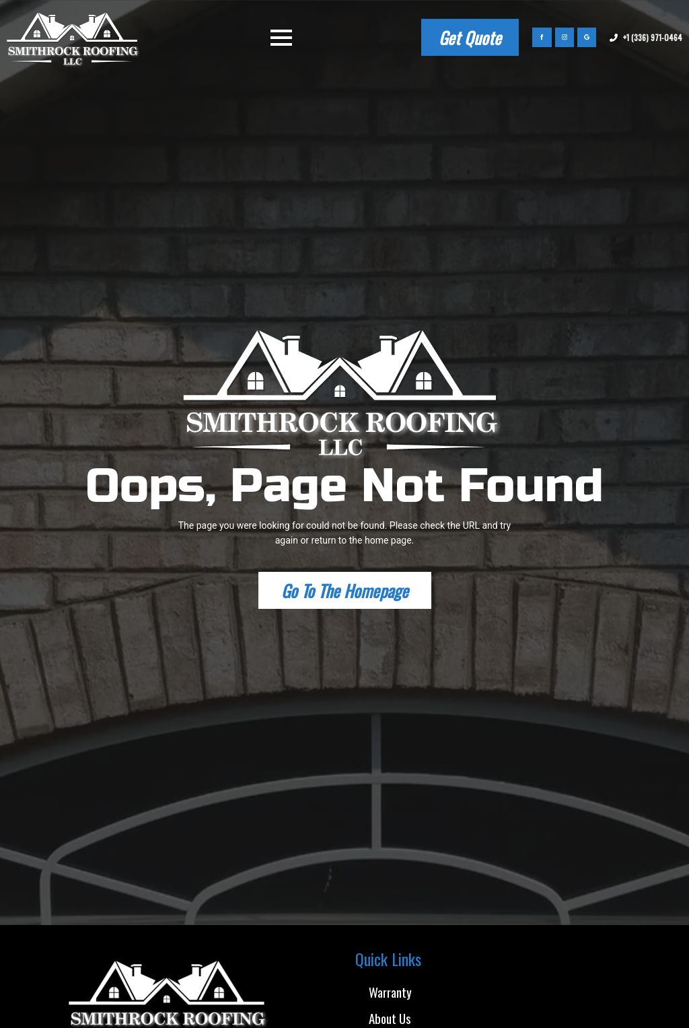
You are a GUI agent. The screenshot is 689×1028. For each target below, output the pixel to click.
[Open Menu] (281, 37)
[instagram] (564, 37)
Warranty (390, 991)
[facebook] (541, 37)
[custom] (586, 37)
